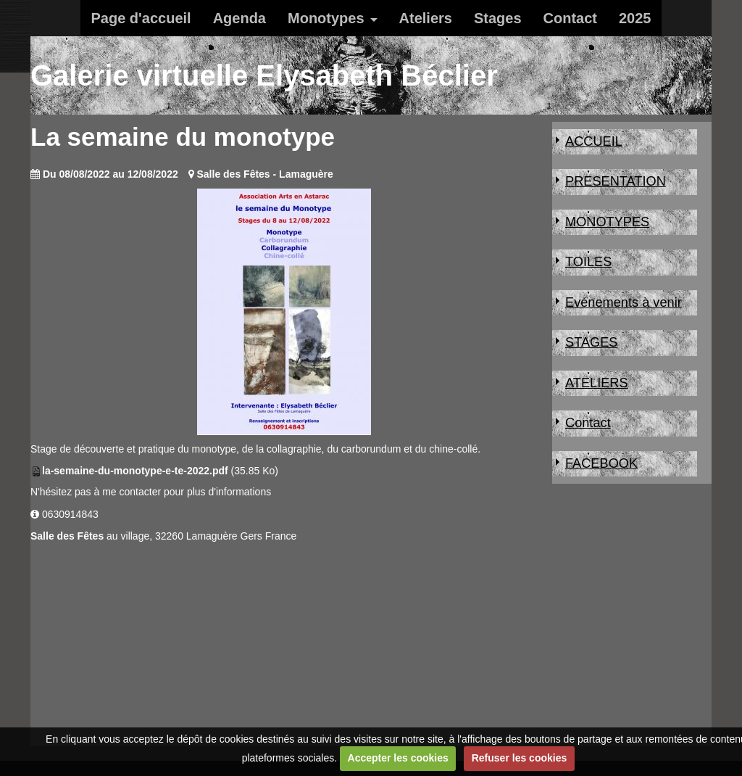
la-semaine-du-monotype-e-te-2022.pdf (135, 470)
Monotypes (326, 18)
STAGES (591, 342)
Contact (570, 18)
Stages (498, 18)
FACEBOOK (601, 463)
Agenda (239, 18)
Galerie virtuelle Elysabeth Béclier (264, 75)
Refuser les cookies (519, 758)
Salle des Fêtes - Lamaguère (264, 174)
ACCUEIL (593, 141)
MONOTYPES (607, 222)
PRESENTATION (615, 181)
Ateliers (425, 18)
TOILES (588, 262)
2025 (635, 18)
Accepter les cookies (398, 758)
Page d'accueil (141, 18)
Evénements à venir (623, 302)
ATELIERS (596, 383)
